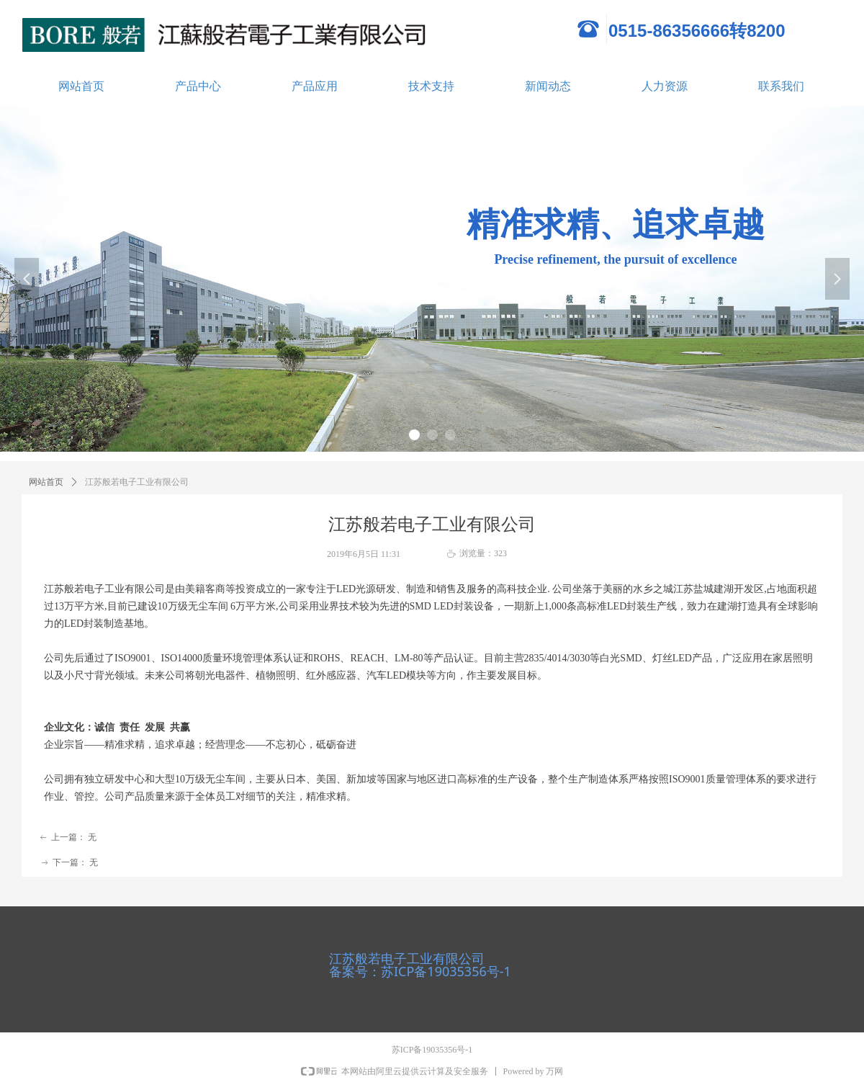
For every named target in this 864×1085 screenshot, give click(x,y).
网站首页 (81, 86)
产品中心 (198, 86)
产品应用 (315, 86)
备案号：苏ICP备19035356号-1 (420, 971)
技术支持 (431, 86)
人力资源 (665, 86)
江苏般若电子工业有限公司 (407, 958)
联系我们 (781, 86)
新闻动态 (548, 86)
